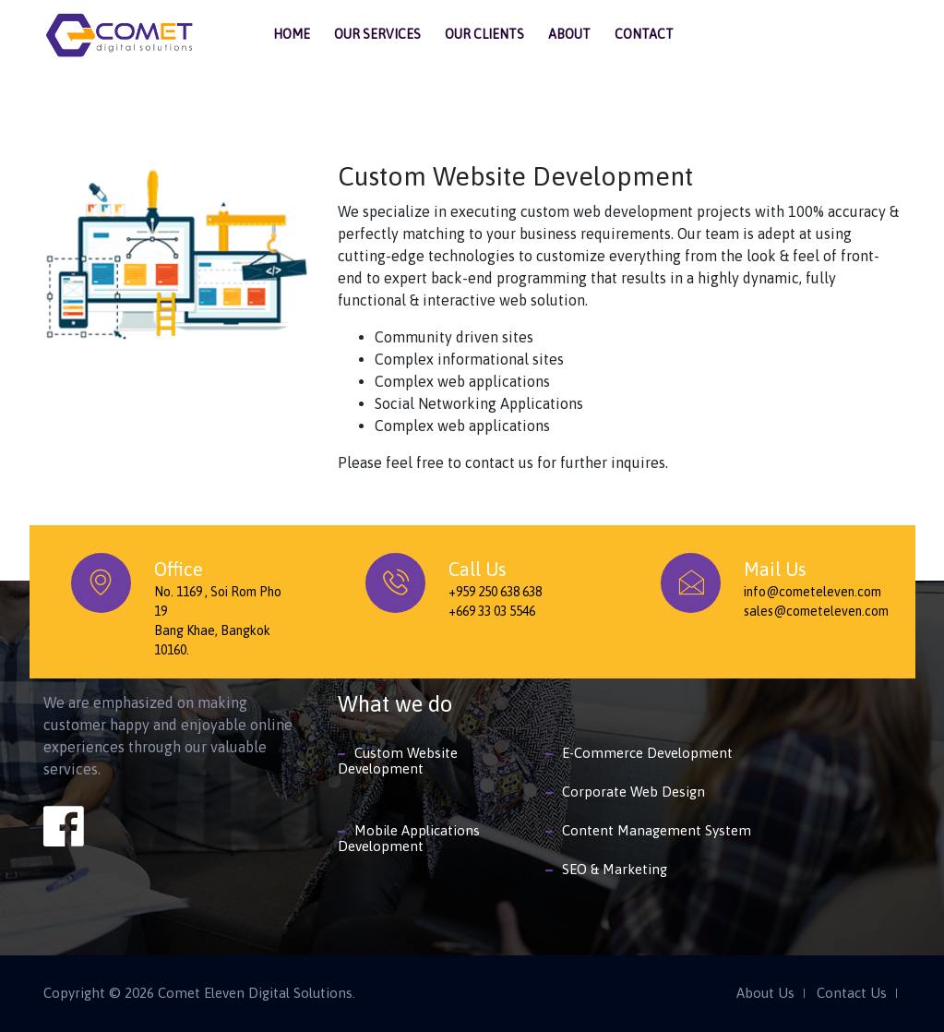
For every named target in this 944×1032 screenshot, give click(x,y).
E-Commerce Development (647, 753)
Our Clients (484, 34)
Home (291, 34)
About (569, 34)
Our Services (377, 34)
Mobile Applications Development (409, 838)
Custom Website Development (398, 760)
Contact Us (852, 993)
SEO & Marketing (614, 869)
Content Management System (656, 830)
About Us (765, 993)
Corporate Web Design (633, 791)
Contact (644, 34)
